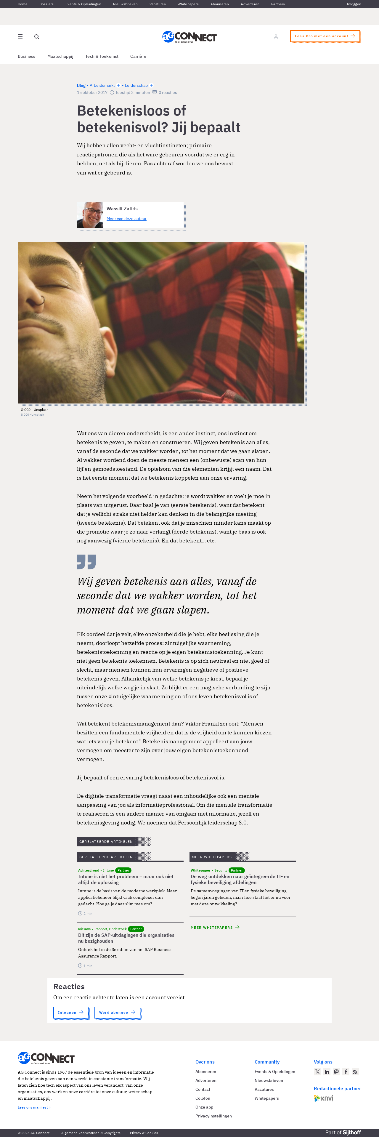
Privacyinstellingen (213, 1116)
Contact (202, 1089)
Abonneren (220, 4)
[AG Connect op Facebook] (345, 1071)
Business (27, 56)
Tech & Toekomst (101, 56)
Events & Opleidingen (83, 4)
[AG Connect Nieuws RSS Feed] (355, 1071)
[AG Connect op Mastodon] (336, 1071)
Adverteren (250, 4)
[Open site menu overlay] (20, 36)
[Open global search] (36, 36)
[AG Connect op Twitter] (317, 1071)
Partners (278, 4)
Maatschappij (60, 56)
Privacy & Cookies (144, 1132)
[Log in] (276, 36)
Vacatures (158, 4)
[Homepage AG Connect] (189, 37)
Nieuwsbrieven (125, 4)
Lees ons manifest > (34, 1107)
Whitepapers (188, 4)
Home (23, 4)
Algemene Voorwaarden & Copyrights (91, 1132)
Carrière (138, 56)
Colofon (202, 1098)
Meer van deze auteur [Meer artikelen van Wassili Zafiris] (127, 218)
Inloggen (354, 4)
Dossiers (46, 4)
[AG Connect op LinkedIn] (326, 1071)
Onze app (204, 1107)
